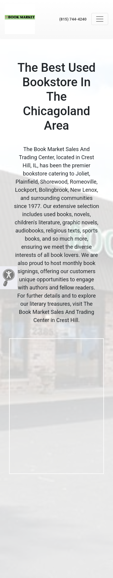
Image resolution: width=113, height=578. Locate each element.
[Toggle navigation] (99, 19)
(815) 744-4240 (72, 19)
